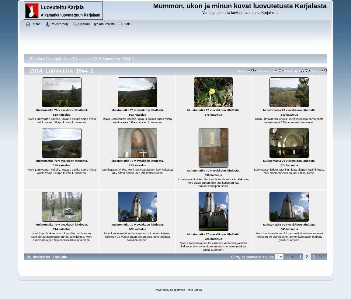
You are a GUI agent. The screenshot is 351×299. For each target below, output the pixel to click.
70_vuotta (81, 59)
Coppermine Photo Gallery (186, 289)
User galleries (57, 59)
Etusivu (36, 59)
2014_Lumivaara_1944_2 (113, 59)
